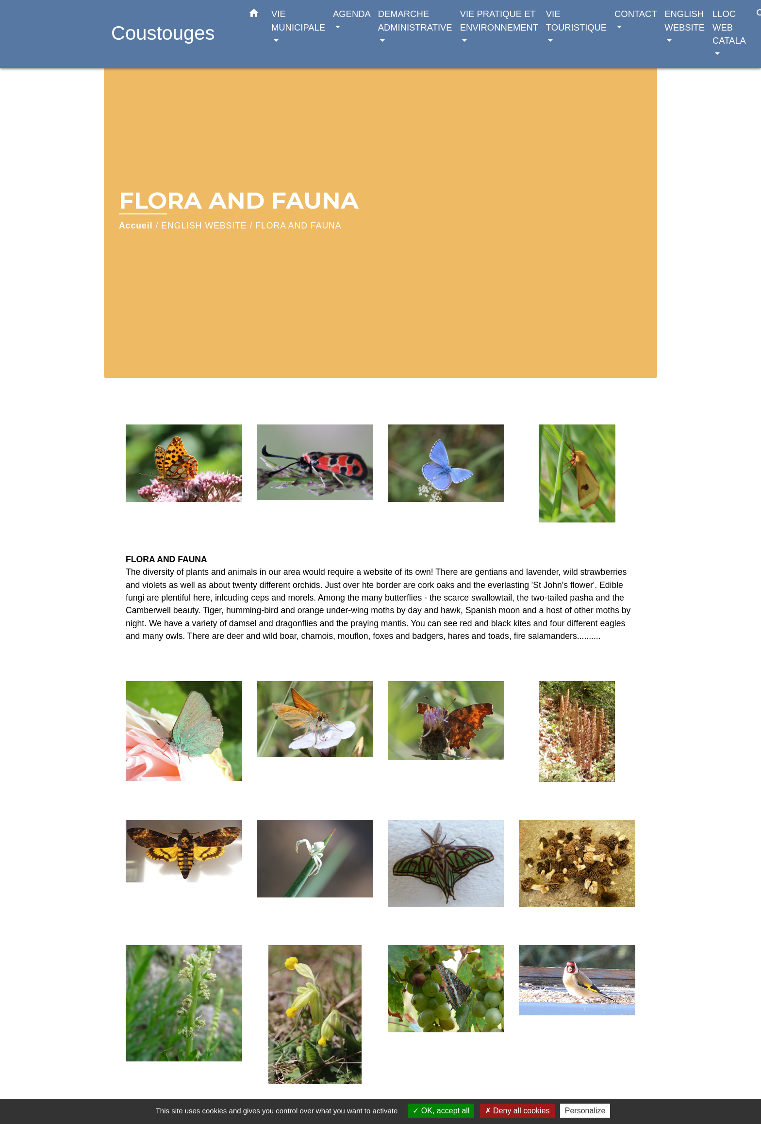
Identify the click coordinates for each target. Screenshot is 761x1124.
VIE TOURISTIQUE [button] (576, 21)
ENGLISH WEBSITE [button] (684, 21)
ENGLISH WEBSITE (204, 225)
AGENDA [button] (351, 14)
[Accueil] (171, 34)
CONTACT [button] (635, 14)
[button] (253, 15)
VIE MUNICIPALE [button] (298, 21)
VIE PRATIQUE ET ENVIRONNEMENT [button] (499, 21)
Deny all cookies (517, 1111)
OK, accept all (441, 1111)
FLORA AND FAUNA (298, 225)
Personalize (585, 1111)
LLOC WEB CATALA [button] (728, 27)
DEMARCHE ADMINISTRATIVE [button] (415, 21)
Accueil (136, 225)
